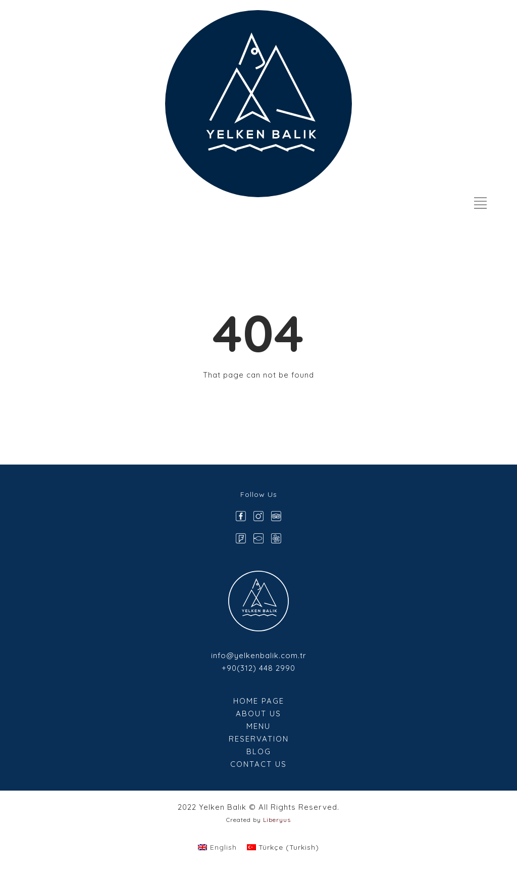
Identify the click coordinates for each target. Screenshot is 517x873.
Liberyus (277, 819)
